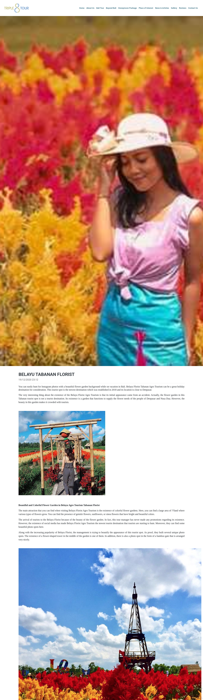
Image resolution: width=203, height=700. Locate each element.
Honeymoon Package (127, 8)
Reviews (182, 8)
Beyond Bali (111, 8)
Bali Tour (100, 8)
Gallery (174, 8)
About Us (90, 8)
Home (82, 8)
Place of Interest (146, 8)
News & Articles (162, 8)
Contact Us (193, 8)
